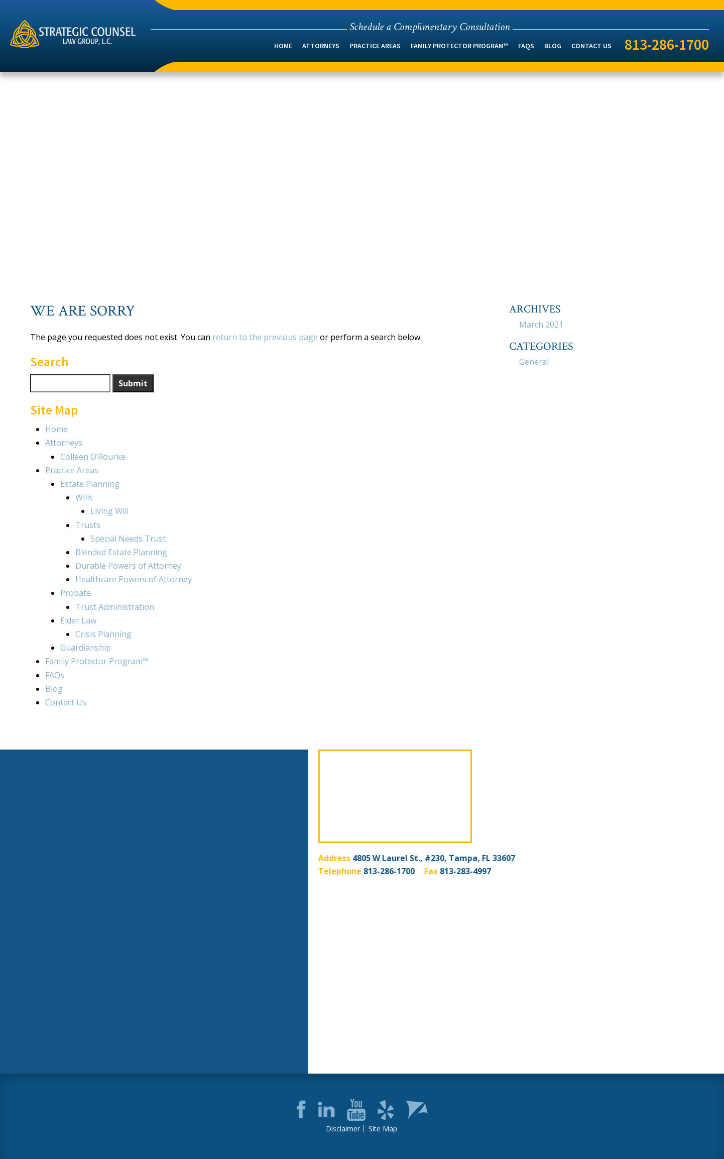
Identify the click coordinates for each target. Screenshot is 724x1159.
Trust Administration (114, 606)
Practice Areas (375, 45)
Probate (75, 592)
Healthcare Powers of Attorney (133, 579)
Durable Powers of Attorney (128, 565)
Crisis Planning (103, 634)
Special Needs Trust (128, 538)
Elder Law (78, 620)
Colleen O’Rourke (93, 456)
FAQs (526, 45)
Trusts (87, 525)
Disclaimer (343, 1128)
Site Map (383, 1128)
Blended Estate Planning (121, 552)
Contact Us (591, 45)
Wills (84, 497)
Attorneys (320, 45)
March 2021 (541, 324)
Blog (552, 45)
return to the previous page (265, 337)
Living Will (109, 510)
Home (283, 45)
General (534, 361)
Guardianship (85, 647)
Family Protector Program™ (459, 45)
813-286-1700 (667, 44)
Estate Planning (89, 483)
